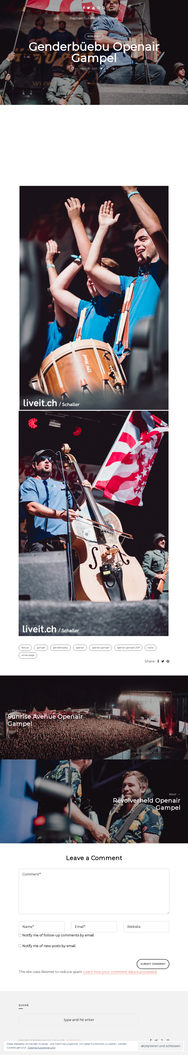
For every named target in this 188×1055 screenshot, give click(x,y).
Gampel (41, 647)
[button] (94, 298)
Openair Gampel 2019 (128, 647)
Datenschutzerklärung (41, 1047)
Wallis (150, 647)
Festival (25, 647)
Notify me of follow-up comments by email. (58, 935)
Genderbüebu (60, 647)
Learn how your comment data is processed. (120, 972)
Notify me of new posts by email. (49, 946)
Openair (80, 647)
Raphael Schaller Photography (94, 18)
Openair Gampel (100, 647)
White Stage (27, 655)
